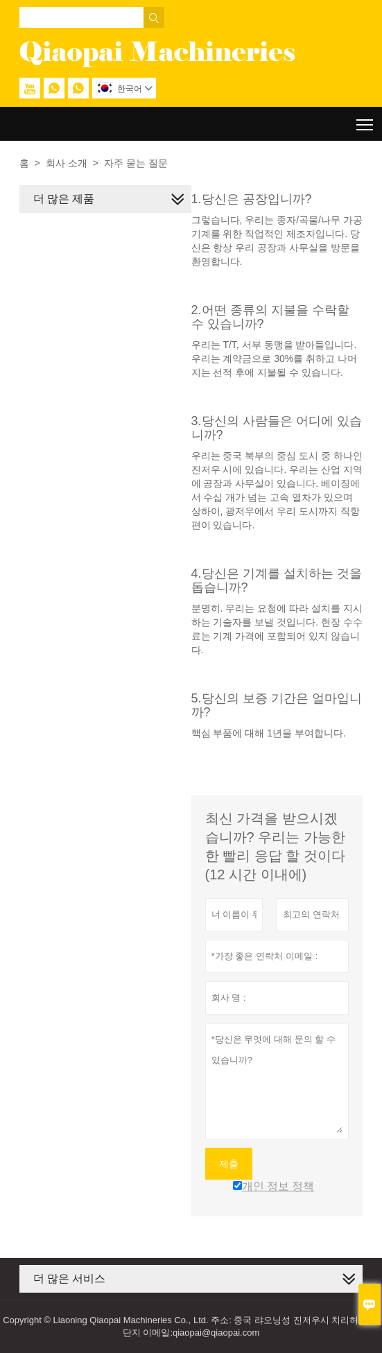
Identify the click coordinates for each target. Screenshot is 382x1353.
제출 (228, 1163)
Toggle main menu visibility (365, 120)
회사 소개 (66, 163)
